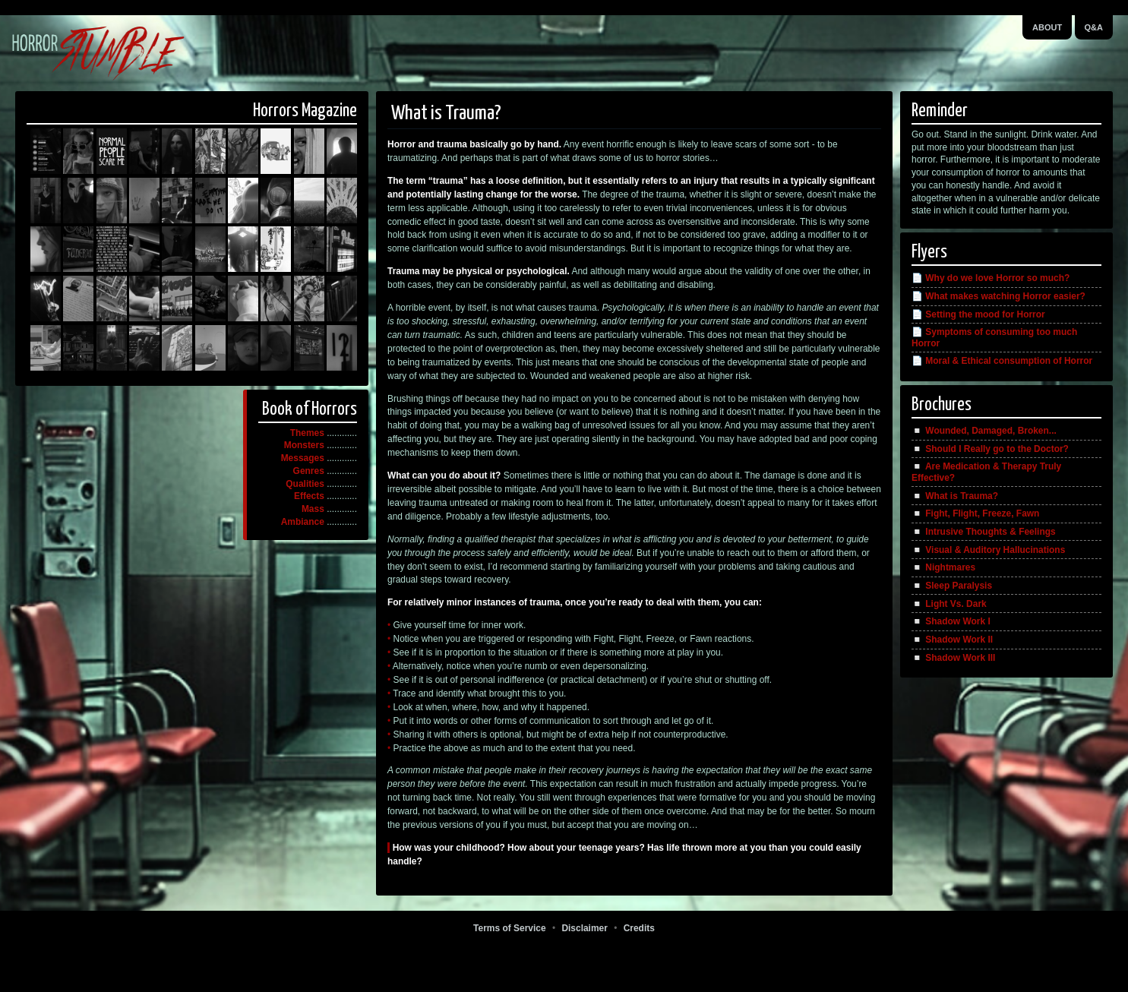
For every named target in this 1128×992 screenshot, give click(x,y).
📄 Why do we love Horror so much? (991, 278)
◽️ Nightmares (943, 567)
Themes (307, 433)
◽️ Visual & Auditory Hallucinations (988, 550)
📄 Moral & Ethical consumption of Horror (1002, 360)
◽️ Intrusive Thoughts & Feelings (984, 531)
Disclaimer (584, 928)
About (1047, 27)
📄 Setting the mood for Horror (978, 314)
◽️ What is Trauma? (955, 496)
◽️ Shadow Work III (953, 657)
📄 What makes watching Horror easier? (998, 296)
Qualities (305, 484)
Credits (639, 928)
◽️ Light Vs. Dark (949, 604)
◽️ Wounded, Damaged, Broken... (984, 430)
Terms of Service (509, 928)
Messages (302, 458)
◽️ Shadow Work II (952, 639)
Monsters (304, 445)
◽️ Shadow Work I (951, 621)
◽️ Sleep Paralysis (952, 585)
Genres (308, 471)
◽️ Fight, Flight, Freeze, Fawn (975, 513)
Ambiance (302, 522)
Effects (309, 496)
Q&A (1094, 27)
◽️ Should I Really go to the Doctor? (990, 449)
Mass (313, 509)
